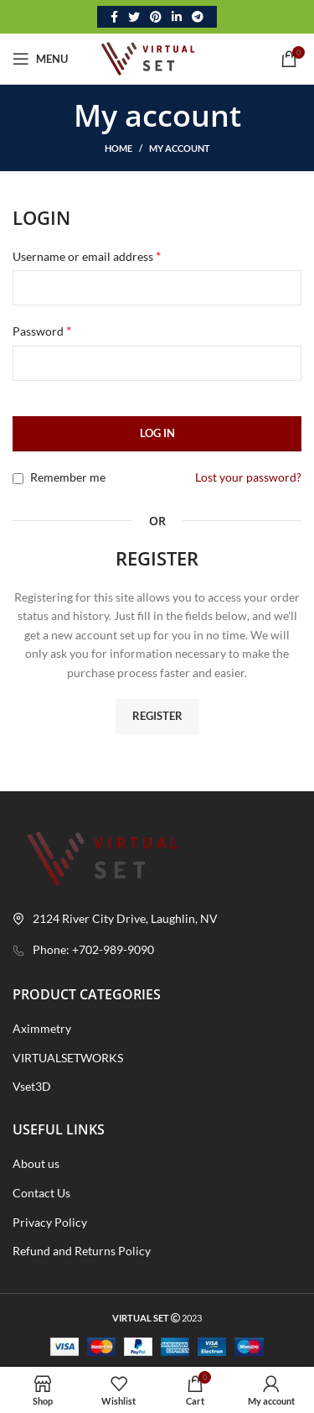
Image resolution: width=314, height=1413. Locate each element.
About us (36, 1163)
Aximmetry (42, 1028)
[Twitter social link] (134, 17)
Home (118, 148)
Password (42, 330)
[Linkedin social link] (177, 17)
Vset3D (32, 1086)
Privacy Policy (50, 1222)
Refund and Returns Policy (82, 1251)
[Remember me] (18, 478)
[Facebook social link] (114, 17)
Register (157, 715)
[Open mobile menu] (40, 59)
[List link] (157, 950)
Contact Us (41, 1193)
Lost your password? (248, 477)
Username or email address (87, 255)
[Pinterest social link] (156, 17)
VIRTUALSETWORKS (68, 1058)
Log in (157, 433)
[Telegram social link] (197, 17)
